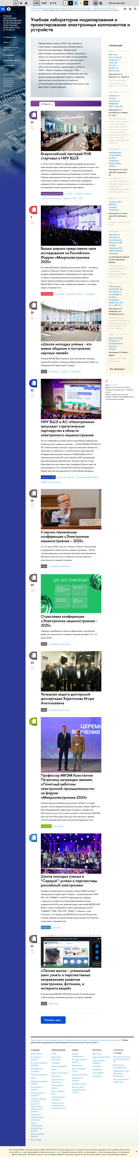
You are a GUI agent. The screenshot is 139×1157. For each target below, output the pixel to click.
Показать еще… (53, 1020)
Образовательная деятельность (10, 48)
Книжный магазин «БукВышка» (99, 1061)
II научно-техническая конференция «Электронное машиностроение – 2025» (65, 536)
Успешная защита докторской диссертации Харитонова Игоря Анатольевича (67, 698)
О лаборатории (9, 37)
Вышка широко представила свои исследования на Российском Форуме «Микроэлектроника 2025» (68, 255)
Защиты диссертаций (79, 1074)
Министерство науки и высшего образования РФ (121, 1059)
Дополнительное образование (57, 1080)
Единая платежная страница (37, 1135)
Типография (97, 1066)
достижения (59, 294)
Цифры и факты (36, 1054)
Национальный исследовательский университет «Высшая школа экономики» (59, 1040)
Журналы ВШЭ (98, 1073)
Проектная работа (11, 60)
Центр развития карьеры (57, 1086)
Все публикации (118, 369)
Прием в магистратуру (59, 1073)
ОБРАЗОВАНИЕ (58, 1050)
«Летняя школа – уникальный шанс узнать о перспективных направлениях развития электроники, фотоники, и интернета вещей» (65, 979)
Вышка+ (54, 1069)
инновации (90, 294)
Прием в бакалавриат (59, 1066)
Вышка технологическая (51, 198)
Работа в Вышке (36, 1140)
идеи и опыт (53, 1003)
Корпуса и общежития (39, 1074)
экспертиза (75, 371)
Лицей (53, 1054)
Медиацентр (97, 1069)
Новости (7, 42)
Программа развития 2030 (87, 477)
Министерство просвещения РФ (119, 1066)
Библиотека (97, 1054)
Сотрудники (8, 55)
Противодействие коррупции (37, 1094)
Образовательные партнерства (58, 1098)
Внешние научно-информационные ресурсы (78, 1089)
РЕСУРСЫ (97, 1050)
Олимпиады (55, 1063)
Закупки (33, 1078)
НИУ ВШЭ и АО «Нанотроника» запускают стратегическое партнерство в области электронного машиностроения (68, 428)
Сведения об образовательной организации (37, 1117)
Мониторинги (77, 1065)
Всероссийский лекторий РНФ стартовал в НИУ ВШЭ (66, 156)
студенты (64, 371)
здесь (20, 1152)
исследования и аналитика (59, 566)
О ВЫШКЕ (35, 1050)
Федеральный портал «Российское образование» (121, 1073)
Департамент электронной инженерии (104, 1040)
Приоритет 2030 (69, 198)
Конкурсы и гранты (79, 1084)
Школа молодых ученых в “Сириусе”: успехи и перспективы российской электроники (69, 881)
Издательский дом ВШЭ (101, 1057)
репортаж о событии (83, 193)
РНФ (81, 198)
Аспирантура (56, 1076)
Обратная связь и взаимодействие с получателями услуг (58, 1105)
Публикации (8, 65)
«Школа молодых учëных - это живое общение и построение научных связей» (66, 348)
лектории (68, 193)
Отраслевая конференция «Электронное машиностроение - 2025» (69, 621)
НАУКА (75, 1050)
